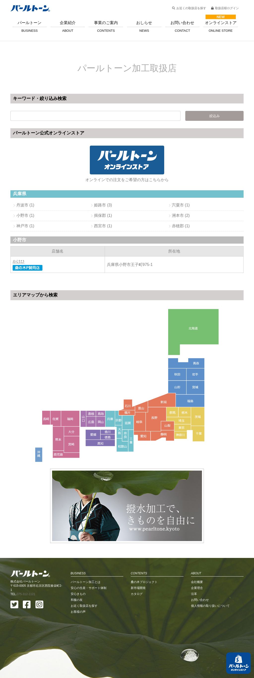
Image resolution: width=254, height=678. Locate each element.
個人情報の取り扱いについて (210, 575)
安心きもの (78, 563)
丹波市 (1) (25, 205)
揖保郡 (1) (103, 215)
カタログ (137, 563)
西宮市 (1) (103, 226)
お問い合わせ (182, 26)
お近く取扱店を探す (84, 575)
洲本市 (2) (181, 215)
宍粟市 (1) (181, 205)
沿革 (194, 563)
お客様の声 (78, 580)
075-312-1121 (26, 563)
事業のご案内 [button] (106, 26)
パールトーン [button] (29, 26)
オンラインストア (220, 26)
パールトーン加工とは (85, 551)
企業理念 (197, 557)
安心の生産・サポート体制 (88, 557)
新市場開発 (138, 557)
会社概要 (197, 551)
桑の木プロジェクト (144, 551)
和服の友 (77, 569)
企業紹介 (68, 26)
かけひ (19, 261)
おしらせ (144, 26)
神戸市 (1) (25, 226)
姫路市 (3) (103, 205)
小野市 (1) (25, 215)
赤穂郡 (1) (181, 226)
